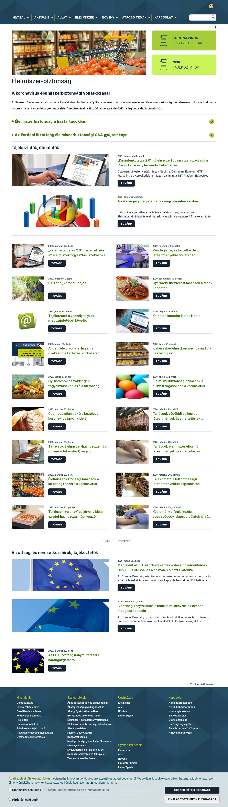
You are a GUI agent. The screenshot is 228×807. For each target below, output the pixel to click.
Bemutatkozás (25, 702)
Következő (123, 541)
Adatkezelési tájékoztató (31, 728)
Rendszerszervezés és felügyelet (86, 754)
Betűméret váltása (213, 26)
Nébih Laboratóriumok (182, 707)
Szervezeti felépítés (28, 707)
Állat (120, 707)
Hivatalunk (24, 697)
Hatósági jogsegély (180, 724)
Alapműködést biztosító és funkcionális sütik (76, 790)
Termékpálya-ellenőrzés (81, 758)
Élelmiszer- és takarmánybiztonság (87, 720)
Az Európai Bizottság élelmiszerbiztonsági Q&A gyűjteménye (71, 134)
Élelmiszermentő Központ (184, 728)
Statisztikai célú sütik (25, 790)
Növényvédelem (76, 745)
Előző (106, 541)
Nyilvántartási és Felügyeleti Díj (85, 749)
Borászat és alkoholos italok (83, 715)
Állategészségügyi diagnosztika (85, 707)
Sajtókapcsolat (177, 715)
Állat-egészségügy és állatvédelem (87, 702)
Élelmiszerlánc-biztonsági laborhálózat (89, 724)
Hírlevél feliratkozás (180, 732)
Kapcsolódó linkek (27, 724)
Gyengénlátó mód (211, 6)
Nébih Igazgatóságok (181, 702)
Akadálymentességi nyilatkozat (35, 732)
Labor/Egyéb (125, 715)
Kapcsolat (175, 697)
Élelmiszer (124, 702)
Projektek (22, 720)
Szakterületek (76, 697)
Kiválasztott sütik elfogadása (192, 799)
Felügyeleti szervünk (29, 715)
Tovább (126, 183)
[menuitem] (22, 17)
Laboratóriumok (127, 763)
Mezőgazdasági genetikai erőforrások (89, 741)
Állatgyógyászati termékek (82, 711)
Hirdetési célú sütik (23, 799)
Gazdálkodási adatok (29, 711)
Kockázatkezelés (77, 737)
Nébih (70, 6)
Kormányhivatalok (179, 711)
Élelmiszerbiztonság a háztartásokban (50, 121)
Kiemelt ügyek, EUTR (79, 732)
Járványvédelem (76, 728)
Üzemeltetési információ (31, 737)
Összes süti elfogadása (192, 790)
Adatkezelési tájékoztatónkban (29, 778)
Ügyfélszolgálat (178, 720)
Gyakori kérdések (130, 745)
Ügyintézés (125, 697)
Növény (122, 711)
